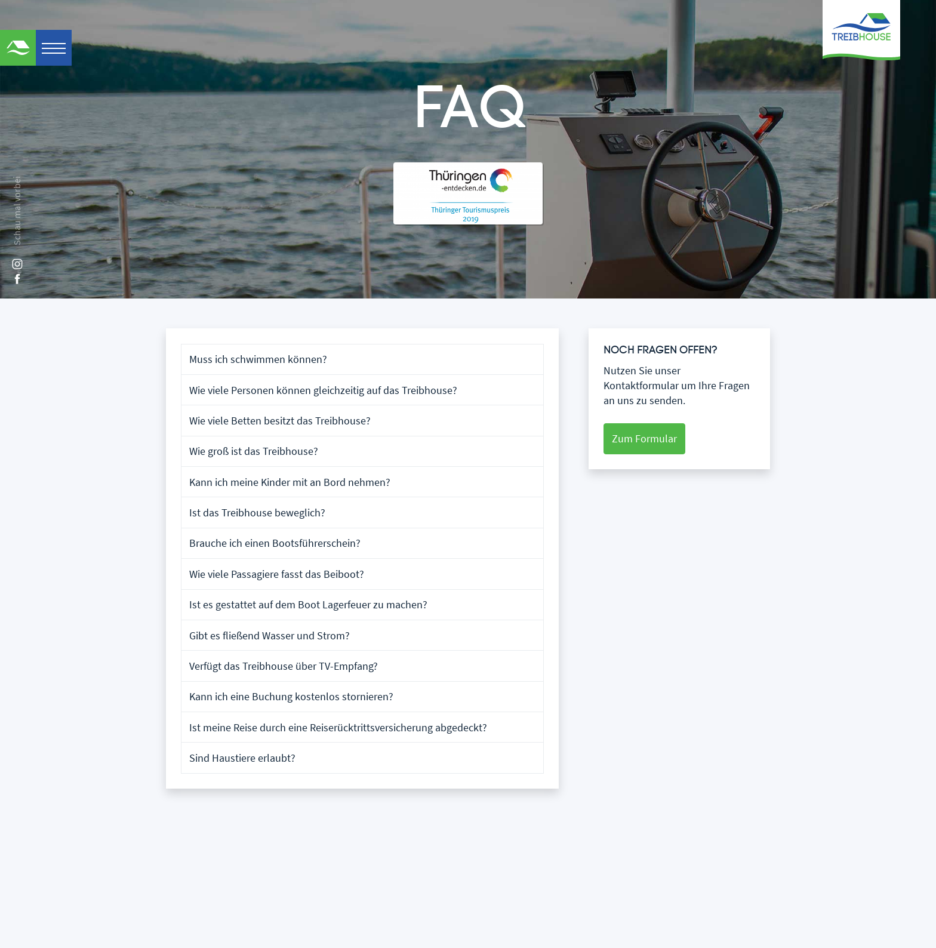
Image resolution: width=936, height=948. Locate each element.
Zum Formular (644, 438)
